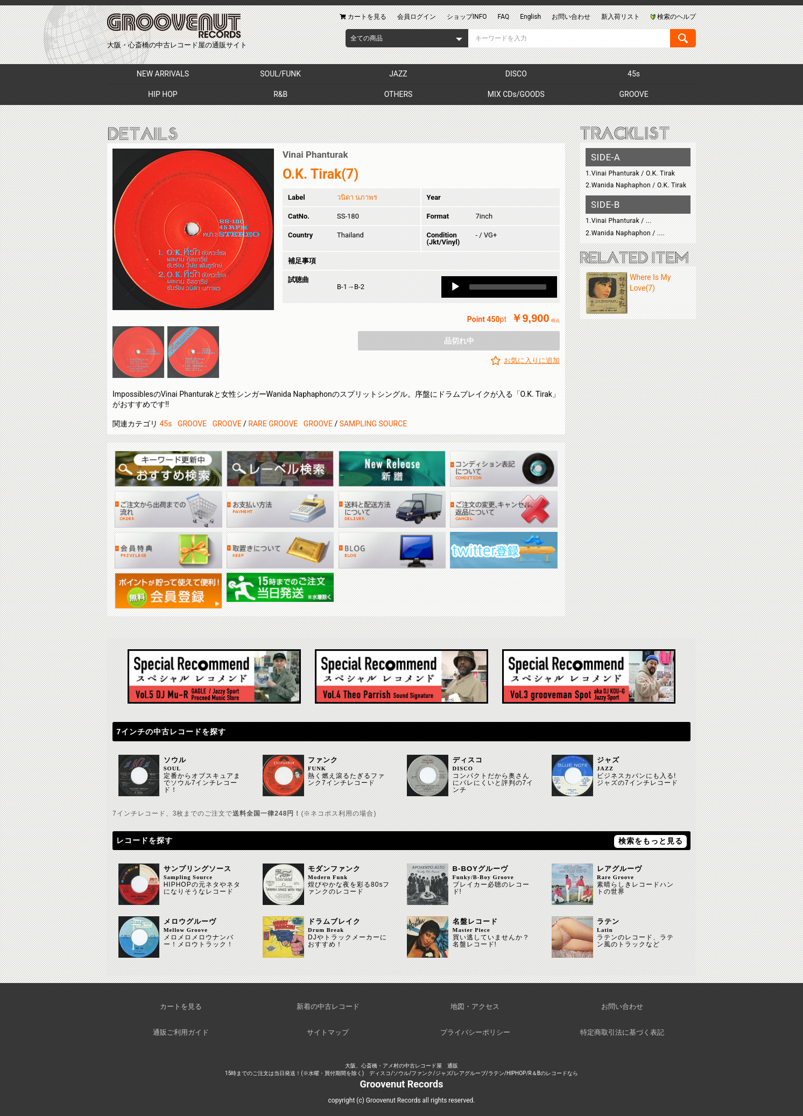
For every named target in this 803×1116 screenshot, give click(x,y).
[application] (499, 287)
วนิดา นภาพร (357, 197)
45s (634, 73)
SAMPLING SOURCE (373, 423)
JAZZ (398, 73)
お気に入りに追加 (532, 360)
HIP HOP (163, 94)
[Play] (455, 287)
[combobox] (407, 38)
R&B (280, 94)
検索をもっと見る (650, 841)
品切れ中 (459, 340)
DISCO (516, 73)
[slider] (507, 287)
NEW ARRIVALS (163, 73)
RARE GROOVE (273, 423)
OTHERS (398, 94)
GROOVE (634, 94)
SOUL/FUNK (280, 73)
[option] (193, 229)
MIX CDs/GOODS (516, 94)
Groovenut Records (401, 1084)
